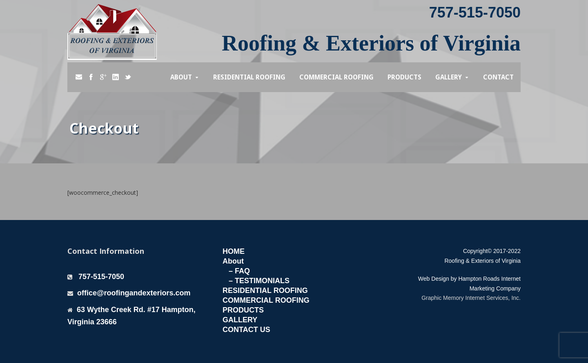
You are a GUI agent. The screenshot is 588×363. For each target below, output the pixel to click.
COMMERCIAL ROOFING (266, 300)
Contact (498, 77)
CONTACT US (246, 330)
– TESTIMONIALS (259, 281)
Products (404, 77)
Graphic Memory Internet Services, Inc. (471, 298)
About (181, 77)
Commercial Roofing (336, 77)
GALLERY (240, 320)
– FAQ (239, 271)
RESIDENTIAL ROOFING (265, 290)
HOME (234, 251)
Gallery (448, 77)
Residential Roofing (249, 77)
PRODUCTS (243, 310)
